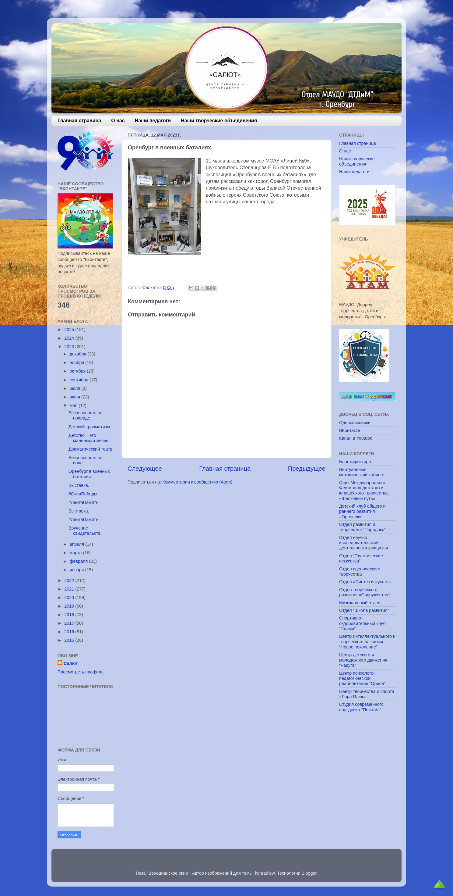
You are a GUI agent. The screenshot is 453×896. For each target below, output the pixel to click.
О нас (118, 120)
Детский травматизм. (89, 426)
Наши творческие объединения (219, 120)
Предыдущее (306, 468)
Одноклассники (354, 422)
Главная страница (79, 120)
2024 (69, 338)
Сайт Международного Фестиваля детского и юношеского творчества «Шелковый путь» (363, 490)
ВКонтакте (349, 430)
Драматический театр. (91, 449)
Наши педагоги (153, 120)
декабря (79, 354)
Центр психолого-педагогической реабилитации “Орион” (362, 678)
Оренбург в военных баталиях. (89, 474)
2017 (69, 623)
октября (78, 371)
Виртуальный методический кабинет (362, 472)
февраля (79, 561)
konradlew (265, 873)
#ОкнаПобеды (82, 493)
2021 (69, 589)
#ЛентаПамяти (83, 502)
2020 (69, 597)
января (77, 569)
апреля (78, 544)
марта (76, 552)
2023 (69, 346)
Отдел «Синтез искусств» (365, 581)
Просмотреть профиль (81, 671)
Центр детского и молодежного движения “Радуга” (363, 660)
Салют (71, 663)
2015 (69, 640)
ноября (78, 362)
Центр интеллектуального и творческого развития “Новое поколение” (367, 641)
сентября (80, 379)
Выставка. (78, 485)
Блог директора (355, 461)
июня (76, 396)
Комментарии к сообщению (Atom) (197, 482)
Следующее (145, 468)
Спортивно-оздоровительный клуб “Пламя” (362, 623)
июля (76, 388)
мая (74, 405)
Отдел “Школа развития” (364, 610)
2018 (69, 614)
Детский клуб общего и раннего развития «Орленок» (362, 511)
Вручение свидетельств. (85, 531)
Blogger (309, 873)
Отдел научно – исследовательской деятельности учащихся (363, 543)
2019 (69, 606)
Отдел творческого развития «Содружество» (365, 592)
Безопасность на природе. (85, 415)
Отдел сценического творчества (359, 571)
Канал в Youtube (355, 438)
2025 (69, 329)
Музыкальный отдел (359, 602)
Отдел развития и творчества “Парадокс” (362, 527)
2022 (69, 580)
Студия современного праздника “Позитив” (361, 707)
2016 (69, 631)
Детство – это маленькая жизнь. (89, 438)
